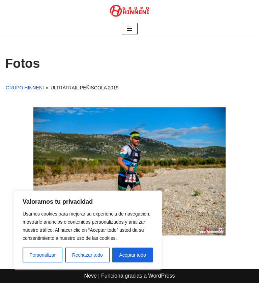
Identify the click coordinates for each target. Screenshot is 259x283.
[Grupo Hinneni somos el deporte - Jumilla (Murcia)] (129, 11)
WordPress (161, 276)
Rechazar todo (87, 255)
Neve (90, 276)
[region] (87, 230)
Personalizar (42, 255)
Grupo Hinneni (25, 87)
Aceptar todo (132, 255)
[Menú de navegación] (130, 28)
